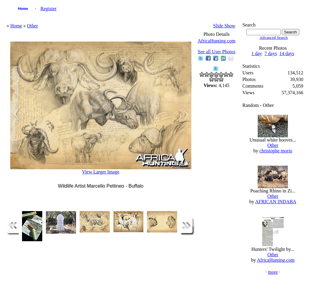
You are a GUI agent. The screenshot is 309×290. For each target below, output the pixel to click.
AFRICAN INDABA (275, 201)
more (273, 272)
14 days (286, 53)
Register (48, 8)
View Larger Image (100, 171)
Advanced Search (274, 37)
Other (32, 25)
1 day (256, 53)
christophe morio (276, 150)
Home (23, 9)
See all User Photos (216, 51)
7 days (270, 53)
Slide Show (224, 25)
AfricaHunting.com (216, 40)
